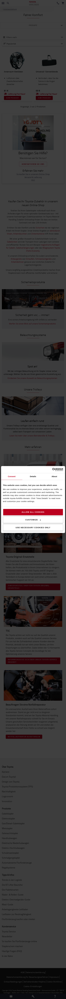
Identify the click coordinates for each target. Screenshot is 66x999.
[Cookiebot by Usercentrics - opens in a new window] (52, 469)
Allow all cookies (33, 512)
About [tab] (54, 476)
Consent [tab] (12, 476)
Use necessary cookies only (33, 527)
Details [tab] (33, 476)
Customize (33, 520)
